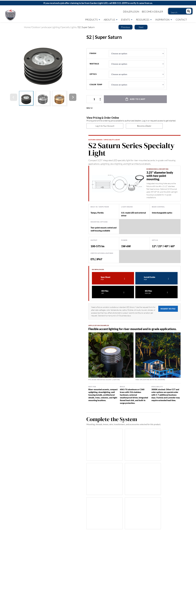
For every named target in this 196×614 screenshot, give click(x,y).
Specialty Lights (68, 27)
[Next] (72, 97)
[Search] (188, 11)
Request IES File (168, 309)
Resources (144, 19)
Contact (181, 19)
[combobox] (176, 12)
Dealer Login (131, 11)
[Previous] (13, 97)
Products (92, 19)
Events (127, 19)
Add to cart (137, 99)
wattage (94, 64)
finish (93, 53)
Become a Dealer (152, 11)
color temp (96, 84)
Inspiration (163, 19)
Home (27, 27)
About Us (111, 19)
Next (141, 27)
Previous (125, 27)
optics (93, 74)
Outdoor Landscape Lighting (46, 27)
